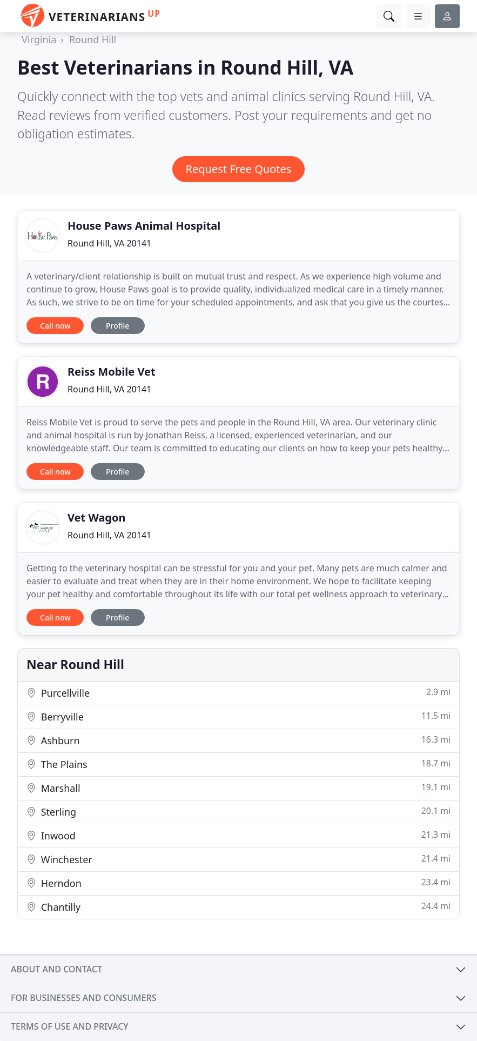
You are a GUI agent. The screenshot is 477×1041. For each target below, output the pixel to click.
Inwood (238, 835)
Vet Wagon (96, 517)
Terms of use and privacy (70, 1026)
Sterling (238, 811)
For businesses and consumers (83, 998)
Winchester (238, 859)
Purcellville (238, 692)
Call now (55, 326)
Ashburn (238, 740)
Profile (117, 326)
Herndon (238, 883)
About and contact (56, 969)
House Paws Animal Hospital (144, 225)
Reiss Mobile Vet (112, 371)
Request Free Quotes (239, 169)
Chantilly (238, 906)
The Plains (238, 764)
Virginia (39, 39)
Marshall (238, 788)
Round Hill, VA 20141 (109, 243)
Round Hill (92, 39)
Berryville (238, 716)
